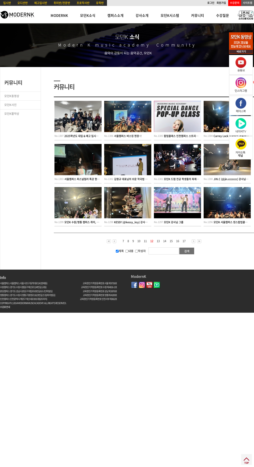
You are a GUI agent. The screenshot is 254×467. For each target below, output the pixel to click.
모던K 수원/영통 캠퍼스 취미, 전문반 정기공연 (89, 222)
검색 (186, 251)
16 (177, 240)
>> (199, 241)
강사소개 (142, 15)
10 (138, 240)
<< (109, 241)
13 (158, 240)
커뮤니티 (197, 15)
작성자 (140, 251)
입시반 (7, 3)
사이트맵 (247, 3)
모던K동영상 (11, 96)
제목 (120, 251)
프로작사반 (83, 3)
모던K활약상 (11, 113)
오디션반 (22, 3)
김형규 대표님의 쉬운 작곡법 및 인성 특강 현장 (139, 179)
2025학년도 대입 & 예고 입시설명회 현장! (86, 136)
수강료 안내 (5, 307)
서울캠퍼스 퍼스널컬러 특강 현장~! (83, 179)
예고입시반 (40, 3)
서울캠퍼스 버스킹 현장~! (127, 136)
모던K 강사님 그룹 (173, 222)
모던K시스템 (170, 15)
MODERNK (59, 15)
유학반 (100, 3)
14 (164, 240)
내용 (129, 251)
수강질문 (222, 15)
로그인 (210, 3)
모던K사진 (10, 105)
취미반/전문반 (62, 3)
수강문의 (234, 3)
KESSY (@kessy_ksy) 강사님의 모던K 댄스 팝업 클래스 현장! (148, 222)
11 (145, 240)
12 (151, 241)
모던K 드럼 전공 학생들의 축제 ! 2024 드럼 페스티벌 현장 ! (195, 179)
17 (184, 240)
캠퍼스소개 (115, 15)
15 (171, 240)
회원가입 (221, 3)
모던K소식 (87, 15)
